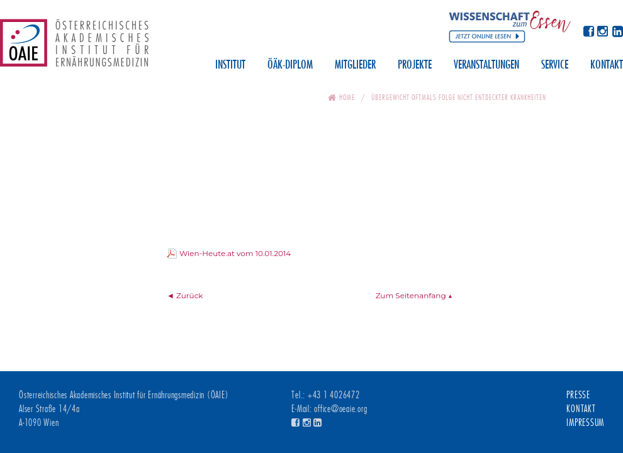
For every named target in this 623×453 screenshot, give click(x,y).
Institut (230, 65)
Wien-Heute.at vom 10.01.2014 (235, 253)
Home (347, 97)
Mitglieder (355, 65)
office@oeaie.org (340, 409)
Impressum (585, 422)
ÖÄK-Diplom (290, 65)
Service (554, 65)
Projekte (415, 65)
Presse (578, 395)
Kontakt (606, 65)
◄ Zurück (185, 295)
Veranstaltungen (486, 65)
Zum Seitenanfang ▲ (414, 295)
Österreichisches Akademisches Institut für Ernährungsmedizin (74, 47)
